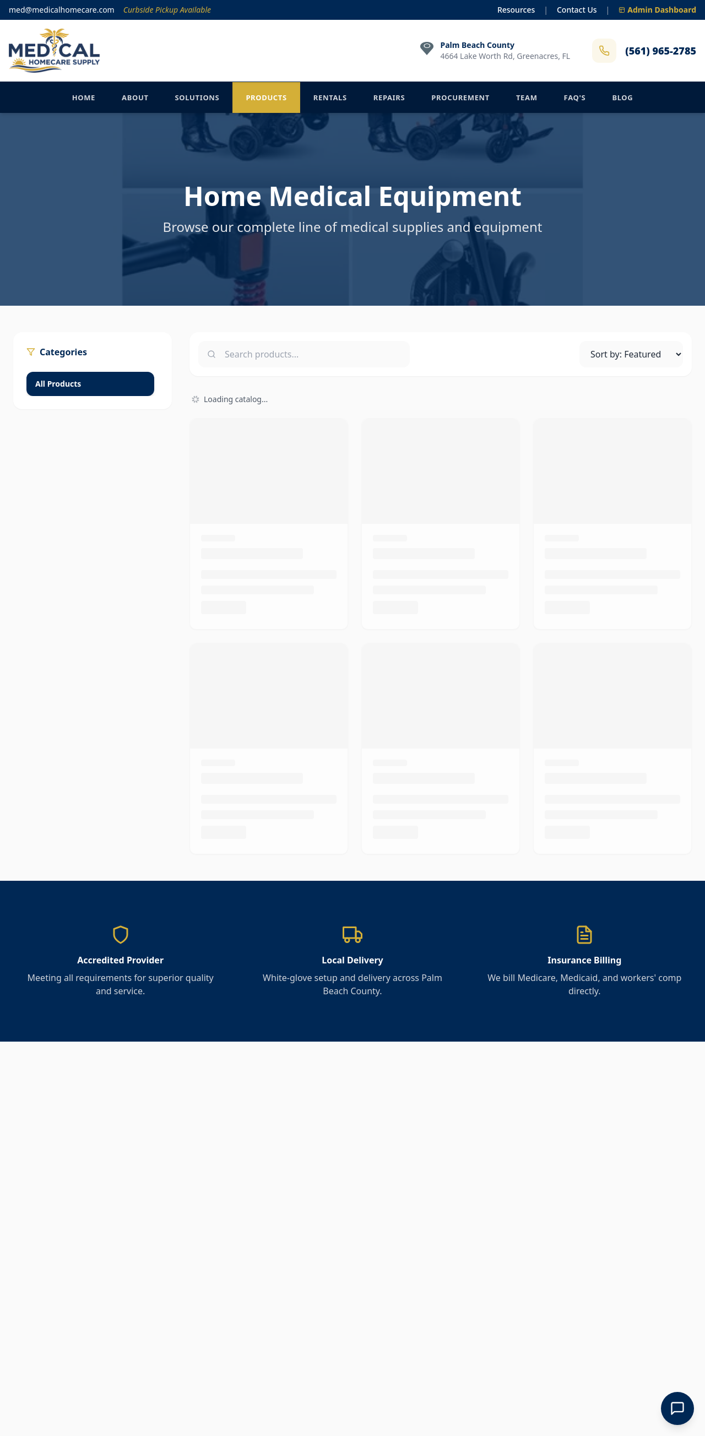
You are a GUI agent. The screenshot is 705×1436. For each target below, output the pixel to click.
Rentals (330, 97)
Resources (516, 9)
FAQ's (575, 97)
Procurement (460, 97)
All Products (58, 383)
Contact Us (577, 9)
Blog (622, 97)
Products (266, 97)
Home (83, 97)
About (135, 97)
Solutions (197, 97)
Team (527, 97)
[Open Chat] (677, 1408)
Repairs (389, 97)
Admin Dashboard (657, 9)
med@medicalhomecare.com (62, 9)
